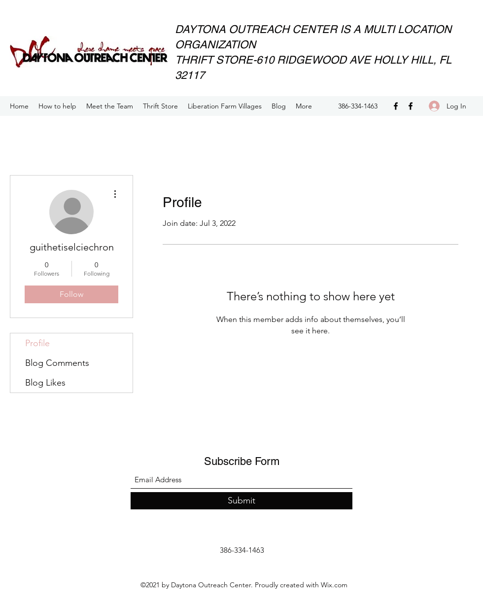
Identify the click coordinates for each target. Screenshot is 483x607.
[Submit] (241, 500)
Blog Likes (45, 382)
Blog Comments (57, 362)
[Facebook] (396, 106)
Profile (37, 343)
